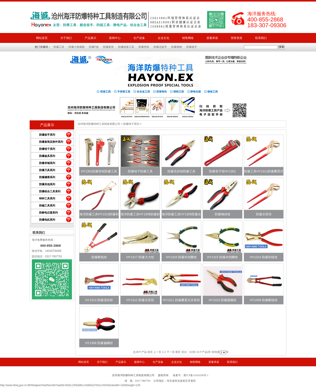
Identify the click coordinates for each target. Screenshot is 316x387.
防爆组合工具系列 (49, 191)
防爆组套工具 (126, 46)
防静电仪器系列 (48, 212)
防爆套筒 (108, 46)
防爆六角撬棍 (77, 46)
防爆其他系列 (47, 184)
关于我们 (66, 38)
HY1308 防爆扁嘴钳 (99, 343)
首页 (150, 352)
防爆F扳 (93, 46)
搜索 (281, 46)
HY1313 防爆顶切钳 (99, 300)
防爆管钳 (144, 46)
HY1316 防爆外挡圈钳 (181, 257)
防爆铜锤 (176, 46)
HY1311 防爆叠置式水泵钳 (181, 300)
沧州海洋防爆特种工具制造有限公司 (99, 123)
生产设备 (139, 38)
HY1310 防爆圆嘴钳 (222, 300)
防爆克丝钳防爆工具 (181, 171)
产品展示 (90, 38)
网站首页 (42, 38)
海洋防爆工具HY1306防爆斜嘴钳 (140, 215)
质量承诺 (212, 38)
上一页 (157, 352)
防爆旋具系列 (47, 156)
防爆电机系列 (47, 219)
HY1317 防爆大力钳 (140, 257)
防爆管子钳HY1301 (222, 171)
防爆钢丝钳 (222, 214)
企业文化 (163, 38)
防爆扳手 (191, 46)
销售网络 (188, 38)
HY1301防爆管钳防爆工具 (99, 171)
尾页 (178, 352)
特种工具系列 (47, 198)
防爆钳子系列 (47, 148)
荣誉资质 (236, 38)
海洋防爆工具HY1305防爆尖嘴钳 (181, 215)
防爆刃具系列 (47, 170)
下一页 (171, 352)
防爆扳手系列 (47, 134)
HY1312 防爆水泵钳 (140, 300)
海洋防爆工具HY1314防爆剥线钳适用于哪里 (99, 215)
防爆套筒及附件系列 (51, 141)
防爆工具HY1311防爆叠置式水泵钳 (263, 172)
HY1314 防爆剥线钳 (263, 257)
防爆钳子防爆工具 (140, 171)
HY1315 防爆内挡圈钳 (222, 257)
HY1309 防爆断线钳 (263, 300)
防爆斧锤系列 (47, 163)
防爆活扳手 (160, 46)
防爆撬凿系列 (47, 177)
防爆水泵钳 (264, 214)
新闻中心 (115, 38)
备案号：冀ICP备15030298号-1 (190, 375)
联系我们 (261, 38)
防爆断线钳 (99, 257)
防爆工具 (59, 46)
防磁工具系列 (47, 205)
